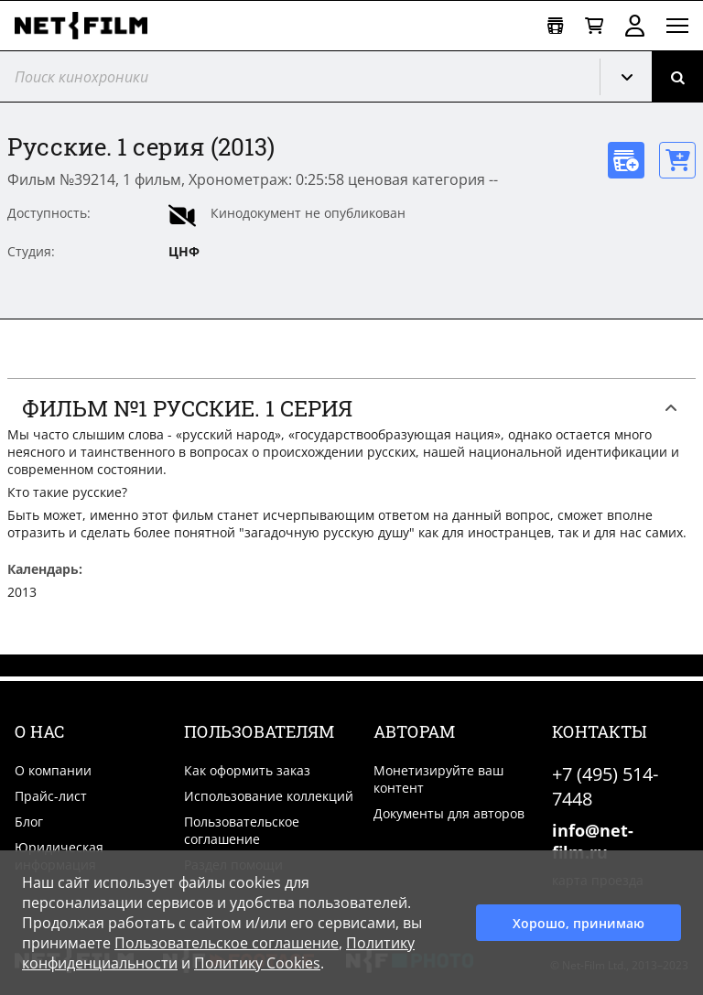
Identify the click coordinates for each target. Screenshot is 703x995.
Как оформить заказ (247, 770)
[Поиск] (677, 76)
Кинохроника (633, 77)
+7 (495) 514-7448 (605, 786)
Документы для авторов (449, 813)
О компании (53, 770)
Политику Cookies (257, 963)
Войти (634, 26)
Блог (29, 821)
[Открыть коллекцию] (555, 26)
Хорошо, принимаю (578, 923)
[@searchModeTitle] (293, 76)
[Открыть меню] (677, 25)
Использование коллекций (268, 796)
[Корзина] (594, 26)
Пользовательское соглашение (241, 830)
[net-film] (88, 25)
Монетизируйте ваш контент (438, 779)
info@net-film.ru (592, 841)
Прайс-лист (51, 796)
